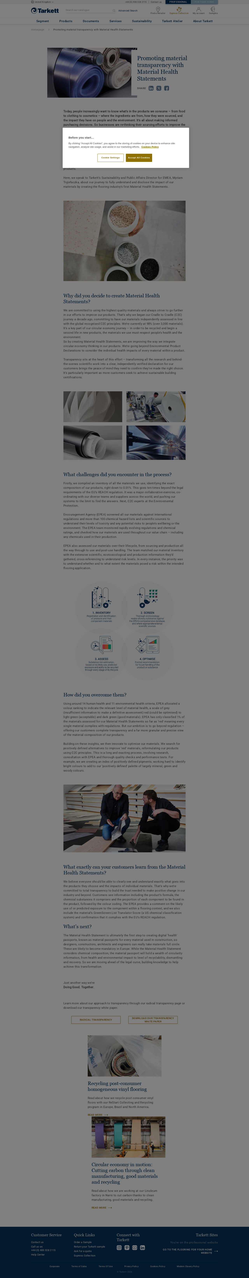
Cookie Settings (110, 157)
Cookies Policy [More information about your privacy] (150, 147)
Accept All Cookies (139, 157)
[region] (126, 148)
